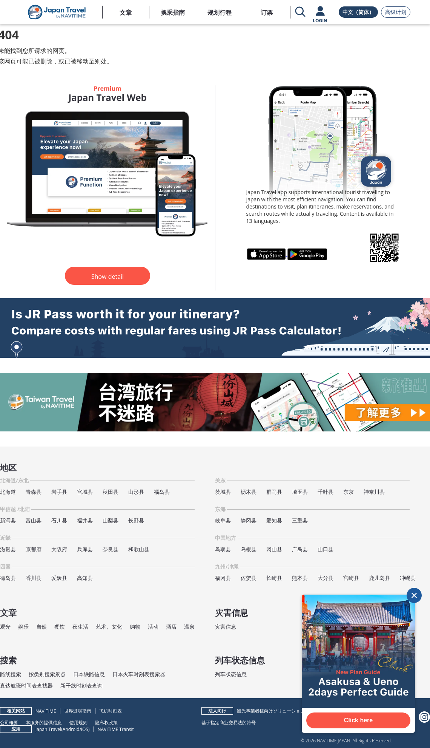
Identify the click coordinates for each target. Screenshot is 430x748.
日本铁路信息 (89, 674)
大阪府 (59, 549)
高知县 (85, 577)
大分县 (325, 577)
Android (71, 729)
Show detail (107, 276)
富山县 (33, 520)
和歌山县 (138, 549)
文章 (126, 12)
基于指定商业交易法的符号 (228, 722)
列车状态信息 (231, 674)
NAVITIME (45, 711)
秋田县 (110, 491)
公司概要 (9, 722)
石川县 (59, 520)
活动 (153, 626)
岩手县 (59, 491)
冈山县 (274, 549)
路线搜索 (10, 674)
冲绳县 (408, 577)
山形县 (136, 491)
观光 (5, 626)
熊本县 (300, 577)
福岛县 (162, 491)
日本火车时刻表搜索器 (138, 674)
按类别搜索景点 (47, 674)
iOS (84, 729)
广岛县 (300, 549)
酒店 (171, 626)
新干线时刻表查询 (81, 685)
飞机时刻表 (110, 711)
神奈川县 (374, 491)
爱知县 (274, 520)
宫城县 (85, 491)
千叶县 (325, 491)
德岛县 (8, 577)
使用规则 (78, 722)
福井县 (85, 520)
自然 (41, 626)
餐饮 (59, 626)
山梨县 (110, 520)
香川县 (33, 577)
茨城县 (223, 491)
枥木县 (248, 491)
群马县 (274, 491)
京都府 (33, 549)
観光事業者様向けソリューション (271, 711)
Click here (358, 720)
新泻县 (8, 520)
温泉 (189, 626)
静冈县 (248, 520)
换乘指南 (173, 12)
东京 (348, 491)
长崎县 (274, 577)
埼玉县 (300, 491)
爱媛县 (59, 577)
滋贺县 (8, 549)
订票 (267, 12)
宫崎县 (351, 577)
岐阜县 (223, 520)
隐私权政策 (106, 722)
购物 (135, 626)
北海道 (8, 491)
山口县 (325, 549)
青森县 (33, 491)
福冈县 (223, 577)
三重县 (300, 520)
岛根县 (248, 549)
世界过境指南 (77, 711)
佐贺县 (248, 577)
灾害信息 (225, 626)
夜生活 (80, 626)
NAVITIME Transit (116, 729)
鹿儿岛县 (379, 577)
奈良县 (110, 549)
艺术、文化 (109, 626)
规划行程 (219, 12)
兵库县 (85, 549)
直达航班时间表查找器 (26, 685)
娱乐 (23, 626)
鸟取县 (223, 549)
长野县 (136, 520)
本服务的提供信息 (44, 722)
